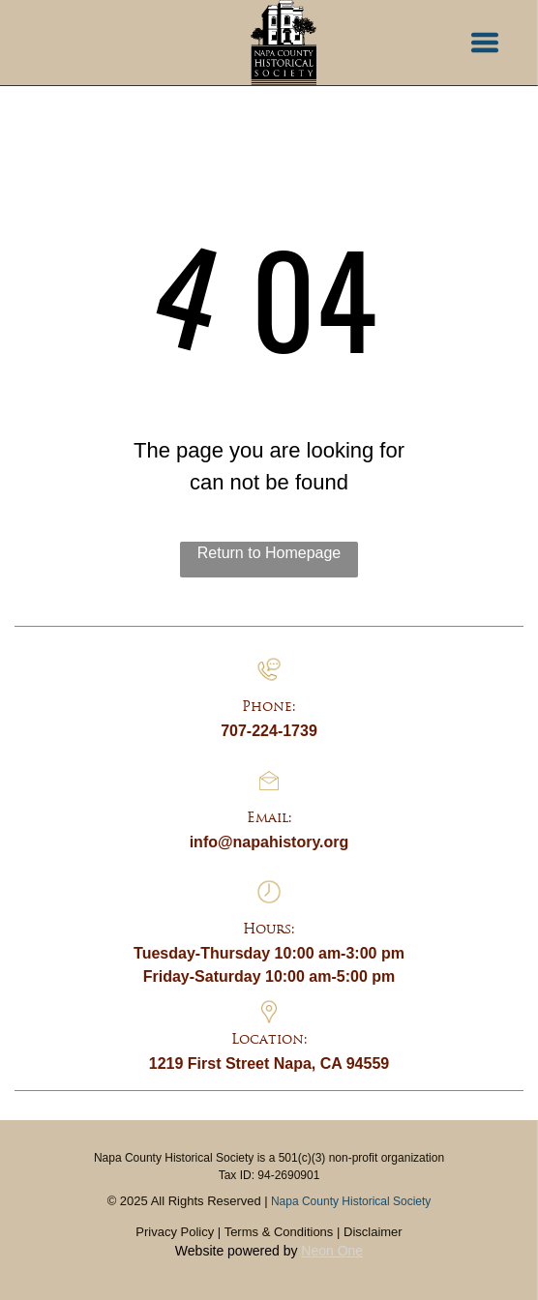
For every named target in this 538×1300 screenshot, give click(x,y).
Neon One (332, 1250)
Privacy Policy (174, 1232)
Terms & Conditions (279, 1232)
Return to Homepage (269, 553)
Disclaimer (373, 1232)
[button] (484, 42)
